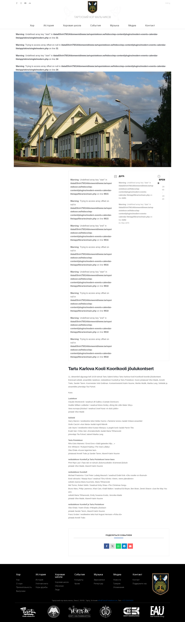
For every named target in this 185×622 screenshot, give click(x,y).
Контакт (150, 25)
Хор (32, 25)
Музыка (114, 25)
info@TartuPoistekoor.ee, (108, 600)
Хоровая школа (72, 25)
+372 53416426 (127, 600)
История (49, 25)
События (95, 25)
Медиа (132, 25)
